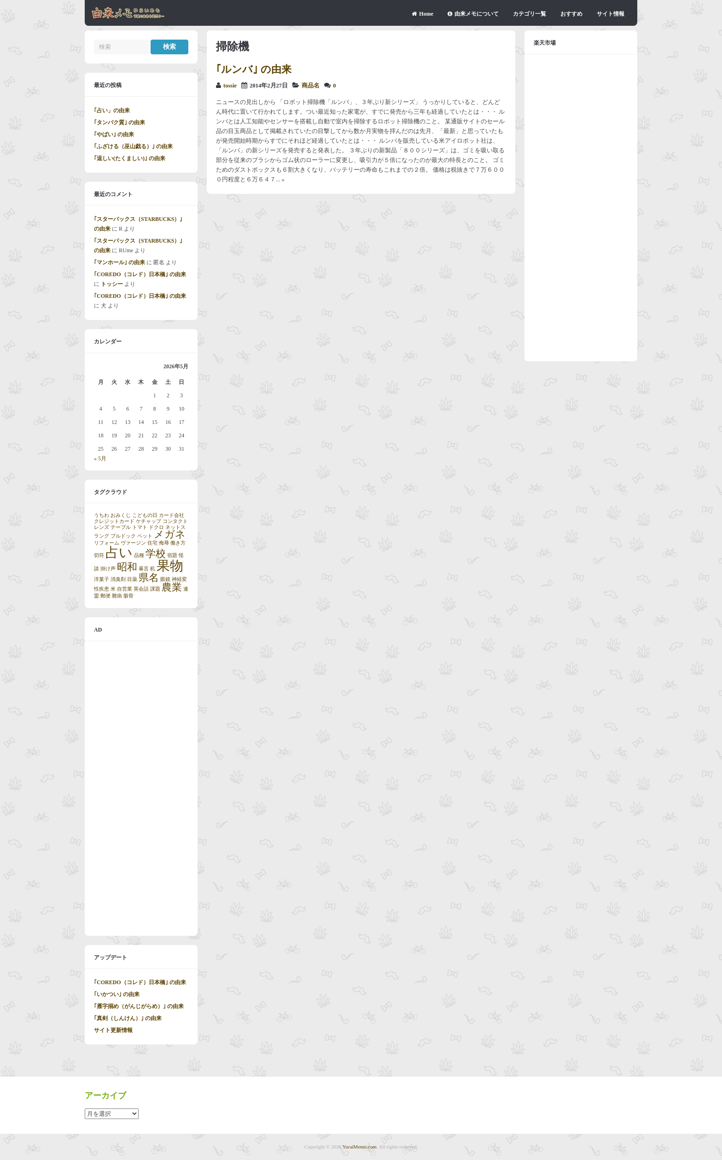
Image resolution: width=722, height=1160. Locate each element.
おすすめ (571, 14)
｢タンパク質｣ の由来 (119, 122)
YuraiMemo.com (360, 1146)
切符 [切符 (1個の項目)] (99, 555)
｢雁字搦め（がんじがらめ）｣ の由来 (139, 1006)
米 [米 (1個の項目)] (113, 589)
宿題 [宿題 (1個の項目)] (172, 555)
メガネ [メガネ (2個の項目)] (170, 534)
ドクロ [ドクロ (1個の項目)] (156, 527)
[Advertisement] (141, 788)
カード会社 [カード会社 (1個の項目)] (171, 515)
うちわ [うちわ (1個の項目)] (101, 515)
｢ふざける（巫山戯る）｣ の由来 (133, 146)
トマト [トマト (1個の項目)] (139, 527)
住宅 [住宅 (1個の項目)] (152, 542)
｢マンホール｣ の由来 (119, 262)
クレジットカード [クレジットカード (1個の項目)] (114, 521)
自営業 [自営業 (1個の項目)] (124, 589)
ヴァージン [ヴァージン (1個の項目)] (133, 542)
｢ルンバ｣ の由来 (253, 69)
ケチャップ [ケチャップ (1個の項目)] (148, 521)
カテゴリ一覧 (529, 14)
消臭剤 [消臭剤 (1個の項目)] (118, 579)
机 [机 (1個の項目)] (152, 568)
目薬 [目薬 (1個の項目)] (132, 579)
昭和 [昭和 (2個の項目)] (127, 567)
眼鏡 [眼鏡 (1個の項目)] (165, 579)
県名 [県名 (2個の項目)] (149, 577)
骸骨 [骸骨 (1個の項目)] (128, 595)
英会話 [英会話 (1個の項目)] (141, 589)
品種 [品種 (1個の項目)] (139, 555)
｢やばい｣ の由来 (114, 134)
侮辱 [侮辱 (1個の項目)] (164, 542)
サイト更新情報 (113, 1030)
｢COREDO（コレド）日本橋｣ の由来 (140, 274)
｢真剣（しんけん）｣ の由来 (128, 1018)
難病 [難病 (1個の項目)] (117, 595)
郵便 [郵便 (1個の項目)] (105, 595)
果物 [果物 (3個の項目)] (170, 565)
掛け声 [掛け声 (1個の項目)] (108, 568)
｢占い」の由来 (112, 110)
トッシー (112, 284)
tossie (230, 85)
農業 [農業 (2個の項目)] (172, 587)
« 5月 (100, 458)
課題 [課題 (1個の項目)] (155, 589)
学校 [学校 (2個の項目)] (156, 553)
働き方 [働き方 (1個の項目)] (178, 542)
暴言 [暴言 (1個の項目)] (144, 568)
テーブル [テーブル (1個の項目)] (121, 527)
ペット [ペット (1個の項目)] (144, 536)
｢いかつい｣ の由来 (117, 994)
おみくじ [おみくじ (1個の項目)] (121, 515)
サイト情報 (610, 14)
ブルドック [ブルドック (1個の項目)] (123, 536)
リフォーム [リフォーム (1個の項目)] (106, 542)
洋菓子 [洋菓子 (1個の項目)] (101, 579)
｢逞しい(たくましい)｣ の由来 (129, 158)
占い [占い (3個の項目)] (119, 552)
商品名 (311, 85)
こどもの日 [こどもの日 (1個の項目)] (144, 515)
